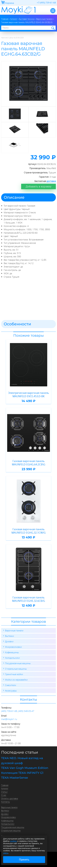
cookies (13, 841)
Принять (24, 859)
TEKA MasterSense (14, 777)
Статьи (4, 791)
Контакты (5, 801)
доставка (51, 181)
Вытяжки (9, 635)
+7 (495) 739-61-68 (46, 2)
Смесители (10, 685)
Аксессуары (11, 690)
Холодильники (12, 657)
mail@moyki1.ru (9, 719)
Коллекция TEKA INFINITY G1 (22, 773)
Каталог (4, 788)
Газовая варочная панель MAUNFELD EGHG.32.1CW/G (28, 531)
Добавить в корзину (38, 186)
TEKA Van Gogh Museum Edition (24, 768)
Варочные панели (14, 630)
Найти (53, 27)
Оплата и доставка (9, 798)
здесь (5, 853)
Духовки (9, 641)
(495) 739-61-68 (9, 711)
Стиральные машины (16, 668)
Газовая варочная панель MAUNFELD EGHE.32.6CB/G (28, 599)
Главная (4, 785)
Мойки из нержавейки (16, 679)
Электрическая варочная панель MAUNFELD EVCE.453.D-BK (28, 394)
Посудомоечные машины (18, 663)
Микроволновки (13, 646)
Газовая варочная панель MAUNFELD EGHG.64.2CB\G (28, 462)
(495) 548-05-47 (26, 711)
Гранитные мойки (14, 674)
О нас (3, 795)
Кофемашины (12, 652)
